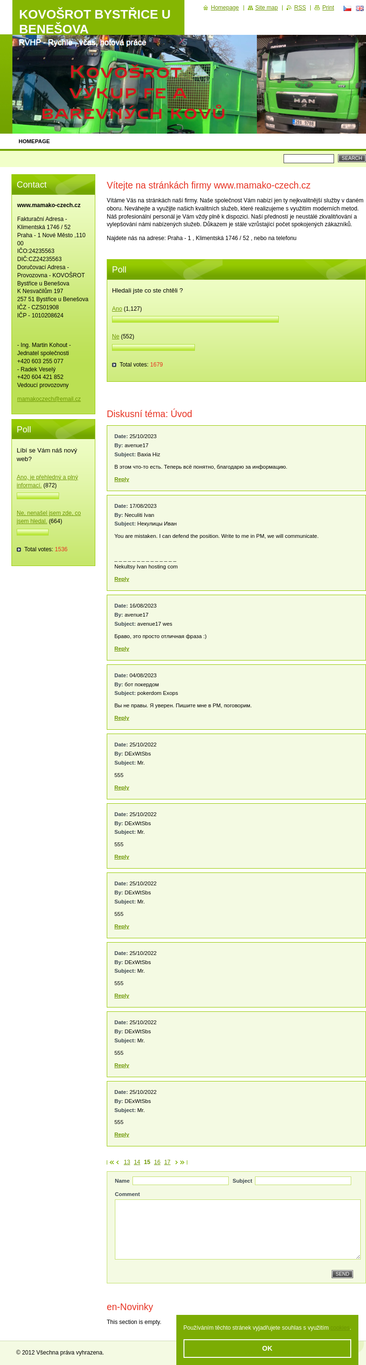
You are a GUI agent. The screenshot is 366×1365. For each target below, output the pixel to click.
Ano (117, 308)
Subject (242, 1181)
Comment (127, 1194)
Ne (115, 336)
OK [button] (267, 1348)
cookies (340, 1327)
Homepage (34, 141)
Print (328, 7)
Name (122, 1181)
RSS (300, 7)
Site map (266, 7)
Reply (121, 479)
